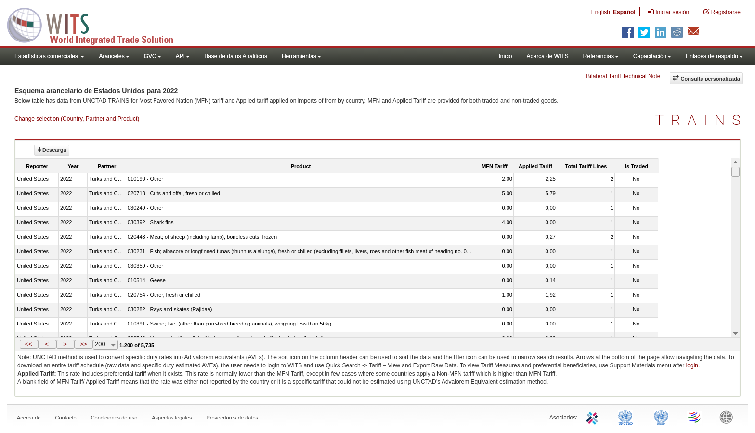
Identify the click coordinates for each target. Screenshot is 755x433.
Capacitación (652, 56)
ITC (593, 416)
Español (624, 12)
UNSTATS (661, 416)
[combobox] (105, 345)
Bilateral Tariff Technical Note (623, 76)
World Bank (728, 416)
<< (28, 344)
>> (83, 344)
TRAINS (701, 119)
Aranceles (114, 56)
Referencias (601, 56)
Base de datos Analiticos (235, 56)
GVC (152, 56)
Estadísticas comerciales (49, 56)
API (183, 56)
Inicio (505, 56)
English (600, 12)
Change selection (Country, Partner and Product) (76, 118)
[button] (29, 344)
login (692, 365)
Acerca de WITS (547, 56)
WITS (96, 24)
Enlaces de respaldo (714, 56)
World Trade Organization (694, 416)
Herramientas (301, 56)
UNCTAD (627, 416)
